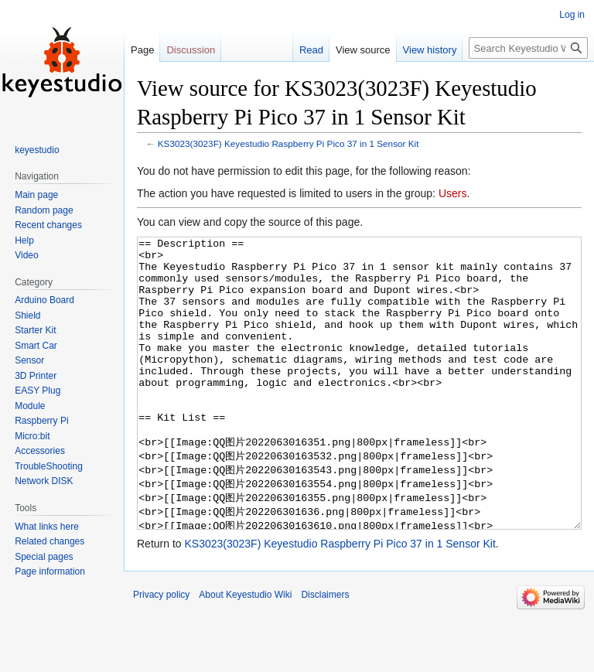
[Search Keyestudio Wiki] (528, 48)
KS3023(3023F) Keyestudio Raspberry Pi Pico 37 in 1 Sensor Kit (288, 143)
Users (453, 193)
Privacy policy (161, 652)
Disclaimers (325, 652)
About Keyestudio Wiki (245, 652)
